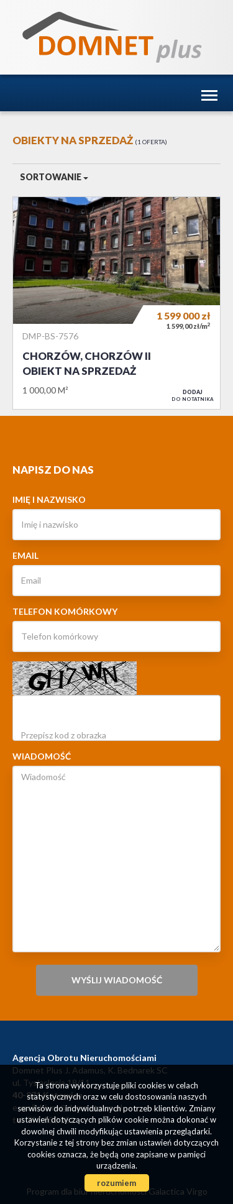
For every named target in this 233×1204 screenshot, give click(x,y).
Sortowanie (54, 177)
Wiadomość (41, 756)
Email (25, 555)
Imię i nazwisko (49, 499)
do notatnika (192, 395)
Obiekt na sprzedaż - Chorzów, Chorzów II (116, 303)
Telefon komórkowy (64, 611)
